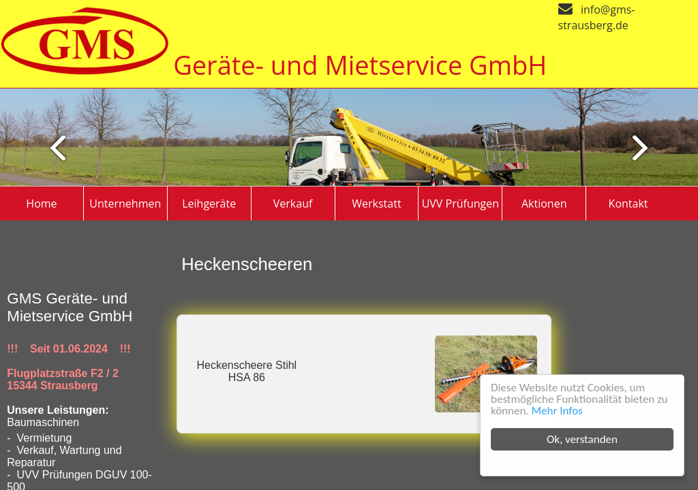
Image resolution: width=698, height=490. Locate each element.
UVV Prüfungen (460, 203)
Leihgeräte (209, 203)
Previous (646, 147)
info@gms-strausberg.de (596, 17)
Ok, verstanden (582, 439)
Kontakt (628, 203)
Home (41, 203)
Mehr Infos (557, 411)
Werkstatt (376, 203)
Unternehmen (125, 203)
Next (51, 147)
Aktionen (544, 203)
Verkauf (293, 203)
